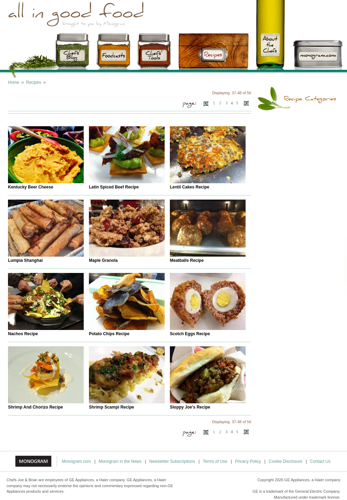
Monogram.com (76, 461)
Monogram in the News (120, 461)
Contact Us (320, 461)
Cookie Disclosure (285, 461)
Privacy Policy (248, 461)
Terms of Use (215, 461)
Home (13, 82)
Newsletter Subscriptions (172, 461)
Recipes (33, 82)
